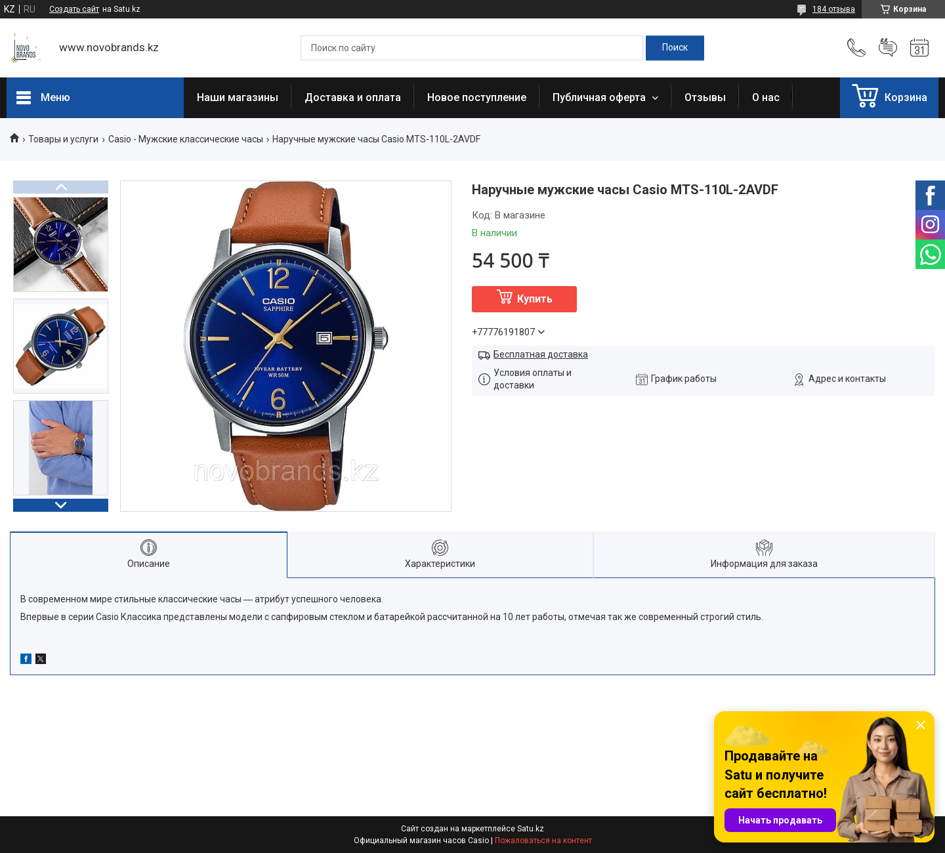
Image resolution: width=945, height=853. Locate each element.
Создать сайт (74, 9)
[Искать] (675, 47)
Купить (535, 299)
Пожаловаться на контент (543, 840)
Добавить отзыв (888, 48)
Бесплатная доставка (541, 354)
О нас (766, 97)
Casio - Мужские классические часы (185, 139)
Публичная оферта (600, 97)
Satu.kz (530, 828)
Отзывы (705, 97)
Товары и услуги (63, 139)
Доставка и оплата (352, 97)
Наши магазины (237, 97)
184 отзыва (833, 9)
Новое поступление (476, 97)
